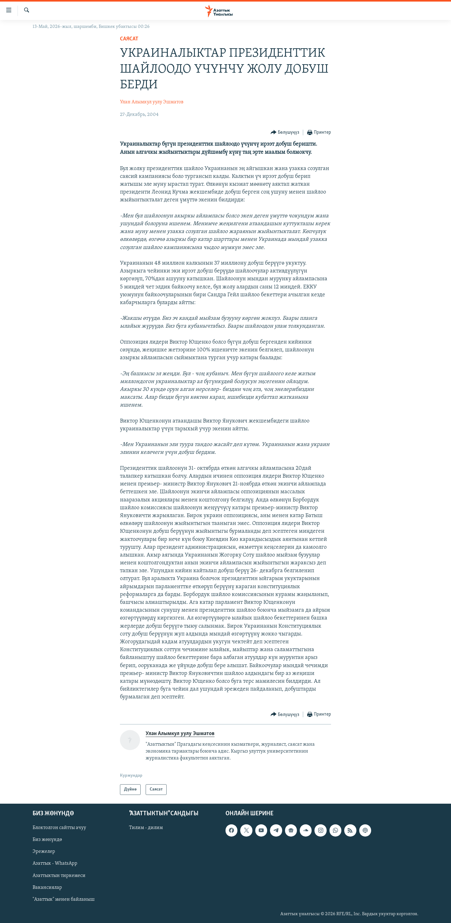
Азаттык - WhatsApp (55, 863)
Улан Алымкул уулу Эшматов (152, 102)
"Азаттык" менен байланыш (64, 899)
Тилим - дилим (146, 827)
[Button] (285, 132)
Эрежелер (44, 851)
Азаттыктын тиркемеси (59, 875)
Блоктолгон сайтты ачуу (59, 827)
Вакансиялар (47, 887)
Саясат (129, 39)
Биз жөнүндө (47, 839)
